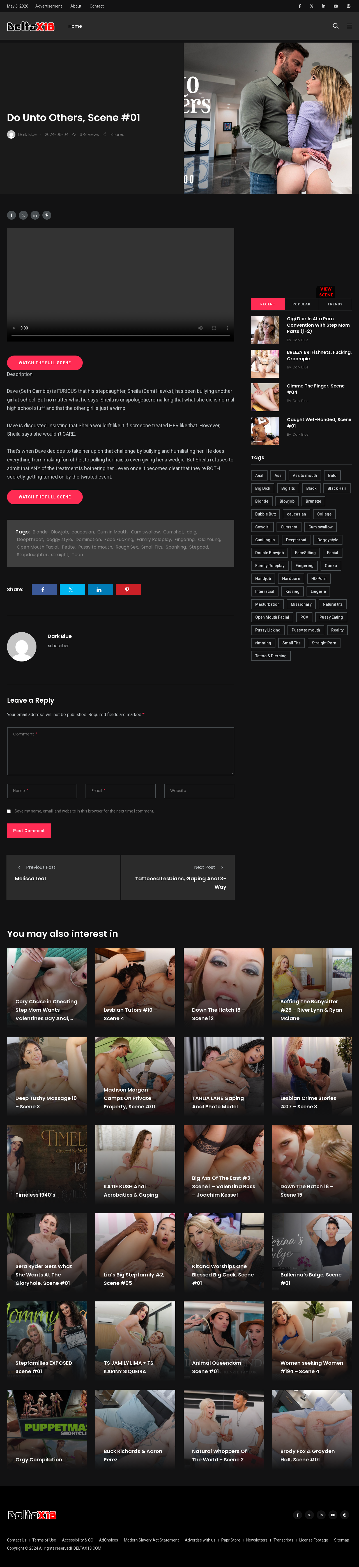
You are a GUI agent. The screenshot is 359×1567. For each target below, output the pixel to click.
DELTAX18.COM (87, 1548)
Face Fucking (118, 539)
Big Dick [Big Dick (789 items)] (262, 488)
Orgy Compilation (38, 1459)
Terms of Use (44, 1540)
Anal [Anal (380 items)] (259, 475)
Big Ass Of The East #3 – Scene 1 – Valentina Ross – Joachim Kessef (223, 1186)
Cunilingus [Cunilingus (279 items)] (265, 540)
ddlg (191, 532)
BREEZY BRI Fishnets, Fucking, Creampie (309, 355)
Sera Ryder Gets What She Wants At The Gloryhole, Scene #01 (43, 1275)
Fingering (184, 539)
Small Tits (151, 547)
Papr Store (230, 1540)
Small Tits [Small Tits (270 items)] (291, 643)
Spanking (176, 547)
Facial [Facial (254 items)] (332, 553)
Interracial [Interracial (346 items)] (264, 591)
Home (75, 27)
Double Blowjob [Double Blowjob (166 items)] (269, 553)
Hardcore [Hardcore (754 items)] (291, 578)
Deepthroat (30, 539)
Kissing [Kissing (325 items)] (293, 591)
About (75, 6)
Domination (88, 539)
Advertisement (48, 6)
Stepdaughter (32, 554)
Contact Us (16, 1540)
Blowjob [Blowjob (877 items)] (287, 501)
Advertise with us (200, 1540)
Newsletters (257, 1540)
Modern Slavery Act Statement (151, 1540)
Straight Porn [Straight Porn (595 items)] (324, 643)
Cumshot (173, 532)
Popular (301, 304)
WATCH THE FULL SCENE (45, 363)
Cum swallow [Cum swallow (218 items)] (321, 527)
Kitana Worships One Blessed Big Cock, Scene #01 (223, 1275)
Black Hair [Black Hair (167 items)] (337, 488)
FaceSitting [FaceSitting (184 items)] (305, 553)
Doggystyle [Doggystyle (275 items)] (327, 540)
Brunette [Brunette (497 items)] (313, 501)
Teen (77, 554)
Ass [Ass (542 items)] (278, 475)
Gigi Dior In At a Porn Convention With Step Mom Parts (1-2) (318, 325)
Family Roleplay (154, 539)
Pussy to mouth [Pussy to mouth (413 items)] (306, 630)
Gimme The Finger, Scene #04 (316, 389)
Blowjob (59, 532)
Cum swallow (145, 532)
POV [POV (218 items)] (304, 617)
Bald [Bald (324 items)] (332, 475)
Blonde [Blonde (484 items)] (261, 501)
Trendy (335, 304)
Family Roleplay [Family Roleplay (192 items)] (269, 565)
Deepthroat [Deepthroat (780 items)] (296, 540)
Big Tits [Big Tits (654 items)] (288, 488)
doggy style (59, 539)
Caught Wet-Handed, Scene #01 (319, 423)
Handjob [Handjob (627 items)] (263, 578)
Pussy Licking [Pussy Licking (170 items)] (267, 630)
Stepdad (198, 547)
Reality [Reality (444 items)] (337, 630)
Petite (68, 547)
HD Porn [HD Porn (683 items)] (318, 578)
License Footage (313, 1540)
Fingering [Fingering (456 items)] (305, 565)
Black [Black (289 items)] (311, 488)
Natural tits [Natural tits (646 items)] (333, 604)
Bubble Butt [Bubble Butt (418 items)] (265, 514)
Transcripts (283, 1540)
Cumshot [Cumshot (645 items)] (289, 527)
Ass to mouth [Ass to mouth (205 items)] (305, 475)
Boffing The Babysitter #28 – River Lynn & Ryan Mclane (311, 1010)
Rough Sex (127, 547)
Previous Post (35, 867)
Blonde (40, 532)
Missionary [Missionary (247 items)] (301, 604)
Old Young (209, 539)
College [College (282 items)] (324, 514)
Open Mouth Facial (37, 547)
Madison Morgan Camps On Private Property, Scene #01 (129, 1098)
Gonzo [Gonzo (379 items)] (331, 565)
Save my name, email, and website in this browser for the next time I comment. (84, 811)
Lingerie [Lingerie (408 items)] (318, 591)
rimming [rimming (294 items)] (263, 643)
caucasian (83, 532)
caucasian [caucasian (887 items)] (296, 514)
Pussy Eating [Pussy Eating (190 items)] (331, 617)
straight (59, 554)
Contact (97, 6)
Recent (267, 304)
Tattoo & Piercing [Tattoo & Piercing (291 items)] (271, 656)
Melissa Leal (30, 878)
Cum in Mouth (112, 532)
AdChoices (108, 1540)
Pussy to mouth (95, 547)
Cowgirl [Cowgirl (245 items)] (262, 527)
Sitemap (341, 1540)
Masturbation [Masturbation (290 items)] (267, 604)
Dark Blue (60, 636)
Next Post (210, 867)
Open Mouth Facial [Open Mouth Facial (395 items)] (272, 617)
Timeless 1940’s (35, 1194)
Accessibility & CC (77, 1540)
